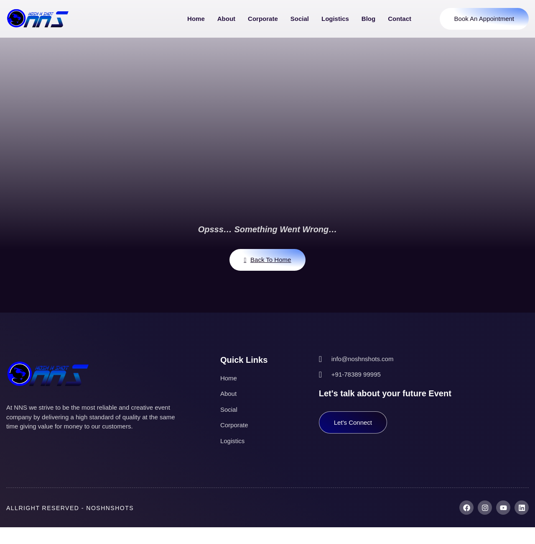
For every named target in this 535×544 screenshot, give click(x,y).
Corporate (263, 18)
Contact (399, 18)
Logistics (335, 18)
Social (299, 18)
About (226, 18)
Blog (368, 18)
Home (196, 18)
